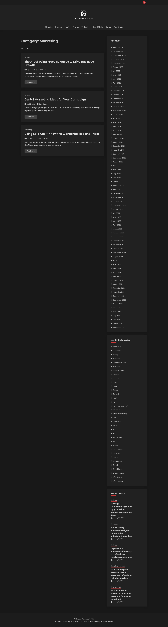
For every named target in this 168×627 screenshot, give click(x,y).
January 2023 (118, 189)
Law (114, 418)
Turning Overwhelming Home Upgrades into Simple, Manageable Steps (121, 509)
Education (116, 366)
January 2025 (118, 95)
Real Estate (118, 27)
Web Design (117, 477)
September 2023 (119, 158)
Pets (114, 433)
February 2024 (118, 138)
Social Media (98, 27)
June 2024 (117, 122)
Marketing (28, 57)
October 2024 (118, 106)
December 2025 (119, 51)
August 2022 (118, 209)
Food (115, 386)
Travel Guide (117, 469)
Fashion (116, 374)
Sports (115, 457)
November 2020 (119, 292)
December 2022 (119, 193)
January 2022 (118, 237)
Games (108, 27)
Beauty (115, 354)
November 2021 (119, 245)
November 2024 (119, 103)
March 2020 (117, 323)
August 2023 (118, 162)
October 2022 (118, 201)
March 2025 (117, 87)
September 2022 (119, 205)
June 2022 (117, 217)
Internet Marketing (120, 414)
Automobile (117, 350)
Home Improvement (120, 406)
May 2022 (117, 221)
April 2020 (117, 319)
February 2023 (118, 185)
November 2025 (119, 55)
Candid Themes (107, 621)
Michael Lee (42, 70)
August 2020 (118, 304)
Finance (76, 27)
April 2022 (117, 225)
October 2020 (118, 296)
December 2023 (119, 146)
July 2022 (116, 213)
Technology (85, 27)
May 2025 (117, 79)
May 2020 (117, 316)
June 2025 (117, 75)
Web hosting (118, 481)
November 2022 (119, 197)
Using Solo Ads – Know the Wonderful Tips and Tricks (62, 134)
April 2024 (117, 130)
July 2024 (116, 118)
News (115, 426)
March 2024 (117, 134)
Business (58, 27)
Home (115, 402)
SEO (114, 441)
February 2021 (118, 280)
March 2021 (117, 276)
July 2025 (116, 71)
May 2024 (117, 126)
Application (117, 347)
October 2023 (118, 154)
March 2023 (117, 181)
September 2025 (119, 63)
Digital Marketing (119, 362)
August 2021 (118, 256)
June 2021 (117, 264)
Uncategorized (118, 473)
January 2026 (118, 47)
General (116, 394)
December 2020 (119, 288)
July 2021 (116, 260)
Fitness (115, 382)
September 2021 (119, 252)
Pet (114, 429)
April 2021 (117, 272)
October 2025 (118, 59)
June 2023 (117, 170)
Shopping (48, 27)
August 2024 (118, 114)
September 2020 (119, 300)
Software (116, 453)
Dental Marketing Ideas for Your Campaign (55, 99)
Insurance (116, 410)
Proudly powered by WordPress (67, 621)
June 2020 (117, 312)
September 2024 (119, 110)
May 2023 (117, 174)
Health (67, 27)
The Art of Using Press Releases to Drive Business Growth (59, 63)
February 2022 (118, 233)
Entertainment (118, 370)
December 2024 (119, 99)
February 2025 (118, 91)
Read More (31, 82)
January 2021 (118, 284)
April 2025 (117, 83)
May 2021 (117, 268)
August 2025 (118, 67)
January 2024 (118, 142)
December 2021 (119, 241)
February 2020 (118, 327)
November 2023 (119, 150)
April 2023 (117, 178)
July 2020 (116, 308)
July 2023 (116, 166)
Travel (115, 465)
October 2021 (118, 248)
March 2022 (117, 229)
